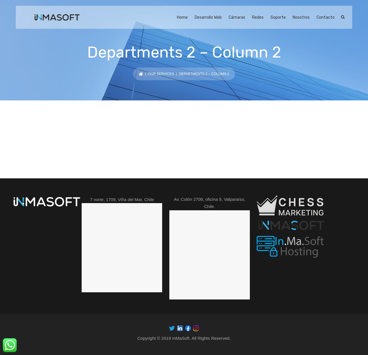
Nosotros (301, 17)
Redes (258, 17)
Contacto (326, 17)
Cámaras (237, 17)
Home (182, 17)
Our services (161, 74)
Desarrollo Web (208, 17)
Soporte (278, 17)
